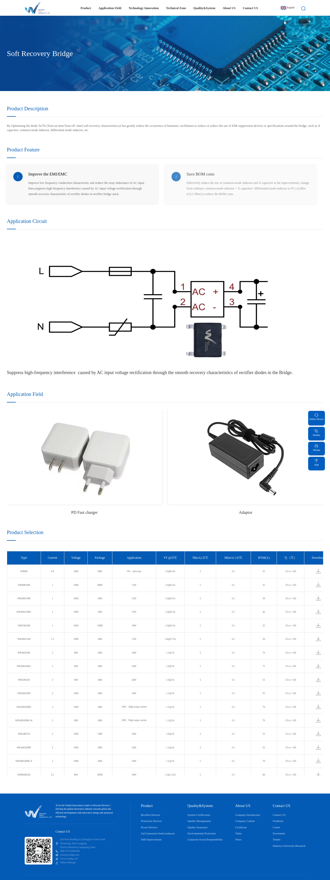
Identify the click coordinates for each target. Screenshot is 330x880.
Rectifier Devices (150, 814)
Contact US (250, 8)
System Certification (198, 814)
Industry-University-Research (289, 845)
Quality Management (199, 820)
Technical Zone (176, 8)
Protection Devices (151, 820)
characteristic (109, 126)
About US (228, 8)
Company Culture (245, 820)
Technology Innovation (144, 8)
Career (276, 827)
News (238, 839)
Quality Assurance (197, 827)
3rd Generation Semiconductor (158, 833)
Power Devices (149, 827)
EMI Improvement (151, 839)
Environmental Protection (201, 833)
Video (238, 833)
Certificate (241, 827)
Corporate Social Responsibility (204, 839)
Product (86, 8)
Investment (279, 833)
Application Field (109, 8)
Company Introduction (247, 814)
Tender (276, 839)
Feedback (278, 820)
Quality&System (204, 8)
